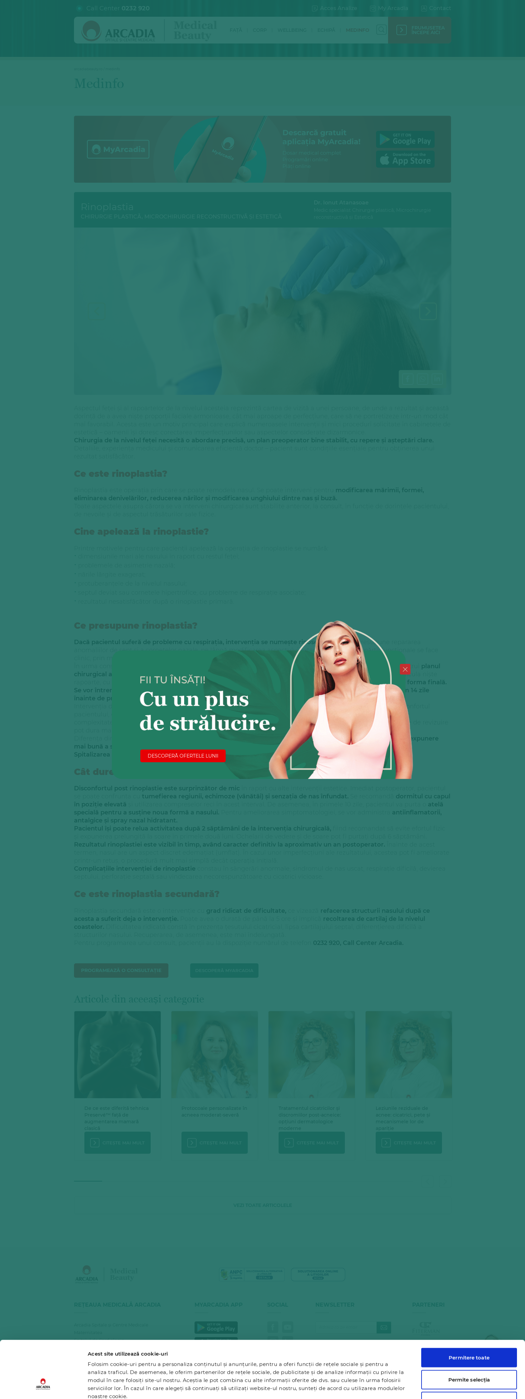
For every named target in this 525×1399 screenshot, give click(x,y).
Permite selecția (469, 1330)
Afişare (346, 1386)
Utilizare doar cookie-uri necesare (469, 1356)
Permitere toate (469, 1308)
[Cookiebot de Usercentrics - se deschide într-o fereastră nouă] (43, 1386)
